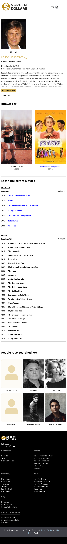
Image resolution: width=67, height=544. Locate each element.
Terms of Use (47, 530)
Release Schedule (41, 461)
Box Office (6, 451)
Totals (3, 458)
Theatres (5, 484)
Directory (5, 474)
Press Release (39, 491)
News (36, 474)
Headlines (38, 489)
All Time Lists (6, 504)
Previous (2, 140)
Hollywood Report (41, 486)
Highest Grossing (8, 461)
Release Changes (41, 463)
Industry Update (41, 484)
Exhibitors (5, 481)
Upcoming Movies (41, 458)
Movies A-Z (38, 466)
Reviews (37, 468)
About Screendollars (10, 512)
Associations (6, 491)
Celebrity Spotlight (9, 507)
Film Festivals (6, 489)
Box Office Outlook (42, 481)
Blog (3, 497)
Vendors (4, 486)
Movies (6, 95)
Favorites (52, 7)
